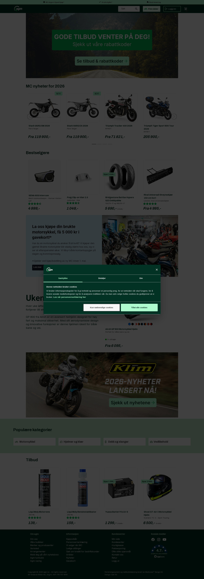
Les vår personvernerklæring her (69, 297)
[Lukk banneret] (157, 270)
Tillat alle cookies (139, 307)
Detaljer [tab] (102, 278)
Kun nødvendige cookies (101, 307)
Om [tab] (141, 278)
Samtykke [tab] (63, 278)
